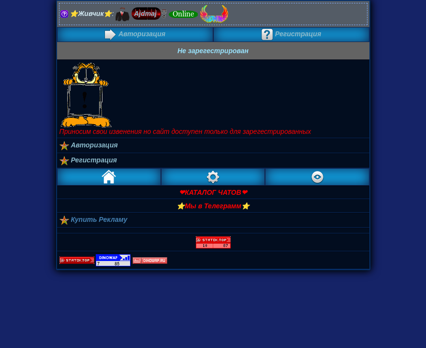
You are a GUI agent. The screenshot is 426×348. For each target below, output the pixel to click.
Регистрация (291, 34)
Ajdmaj (145, 13)
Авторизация (134, 34)
